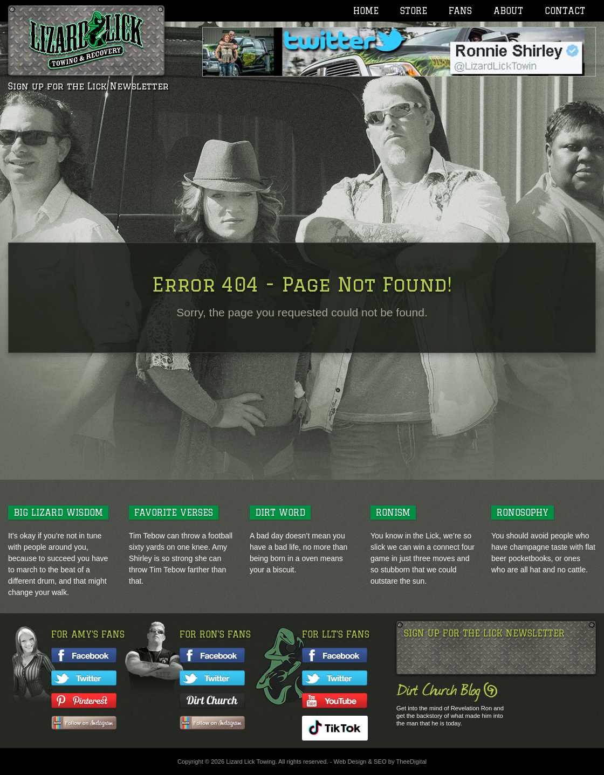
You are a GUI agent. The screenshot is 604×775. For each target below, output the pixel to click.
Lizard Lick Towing (86, 40)
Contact (565, 11)
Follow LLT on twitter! (334, 678)
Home (366, 11)
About (508, 11)
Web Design (350, 761)
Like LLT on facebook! (334, 655)
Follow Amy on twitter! (83, 678)
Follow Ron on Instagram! (212, 723)
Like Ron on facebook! (212, 655)
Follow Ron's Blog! (212, 700)
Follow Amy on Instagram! (83, 723)
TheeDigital (411, 761)
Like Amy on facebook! (83, 655)
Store (413, 11)
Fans (460, 11)
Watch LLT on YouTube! (334, 700)
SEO (380, 761)
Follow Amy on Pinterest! (83, 700)
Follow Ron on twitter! (212, 678)
